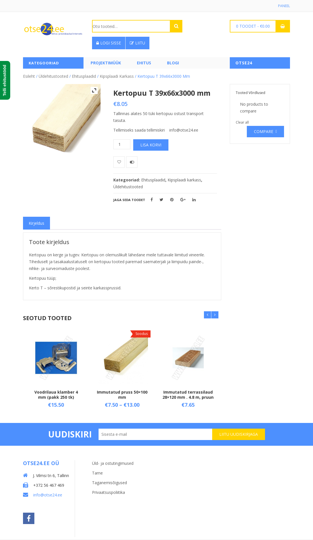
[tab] (36, 223)
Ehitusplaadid (84, 76)
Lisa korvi (150, 145)
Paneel (284, 5)
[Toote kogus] (121, 144)
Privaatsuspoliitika (108, 492)
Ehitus (144, 63)
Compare (263, 131)
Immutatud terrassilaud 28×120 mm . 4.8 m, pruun (188, 394)
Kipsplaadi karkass (117, 76)
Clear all (242, 122)
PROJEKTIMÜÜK (106, 63)
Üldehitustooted (53, 76)
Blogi (173, 63)
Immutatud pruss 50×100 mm (122, 394)
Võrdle (131, 162)
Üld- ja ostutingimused (112, 463)
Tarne (97, 473)
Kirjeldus (36, 223)
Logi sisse (108, 43)
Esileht (29, 76)
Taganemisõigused (109, 482)
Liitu (137, 43)
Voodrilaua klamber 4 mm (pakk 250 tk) (56, 394)
